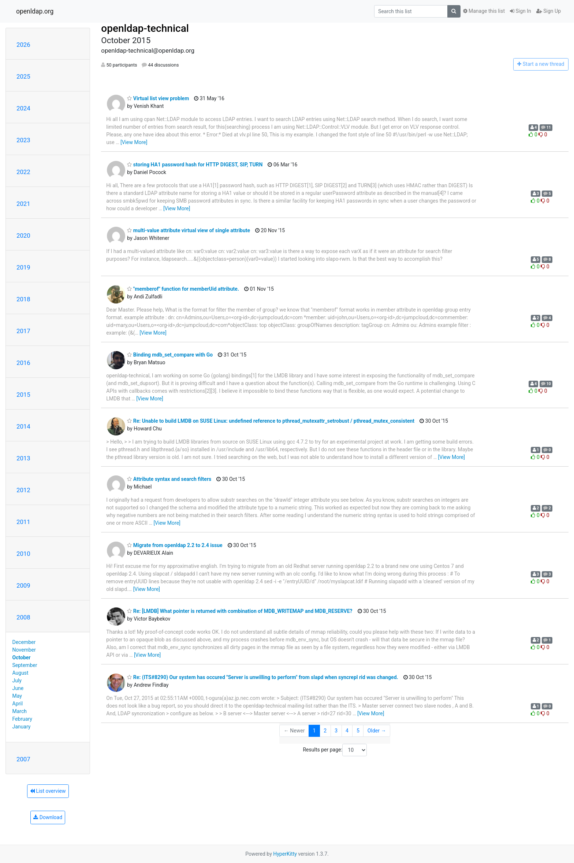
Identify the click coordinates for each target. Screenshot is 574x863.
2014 (23, 426)
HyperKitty (285, 854)
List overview (48, 791)
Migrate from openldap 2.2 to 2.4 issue (174, 545)
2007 (23, 759)
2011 (23, 521)
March (19, 711)
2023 (23, 140)
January (21, 727)
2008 (23, 617)
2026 (23, 44)
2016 (23, 362)
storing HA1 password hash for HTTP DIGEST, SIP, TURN (194, 164)
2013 (23, 458)
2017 (23, 331)
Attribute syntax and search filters (169, 479)
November (24, 650)
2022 (23, 172)
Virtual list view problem (158, 98)
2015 (23, 394)
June (18, 688)
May (17, 696)
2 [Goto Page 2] (325, 731)
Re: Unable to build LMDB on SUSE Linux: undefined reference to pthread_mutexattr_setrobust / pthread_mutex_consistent (270, 421)
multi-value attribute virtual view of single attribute (188, 230)
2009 (23, 585)
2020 (23, 235)
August (20, 673)
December (24, 642)
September (24, 665)
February (22, 719)
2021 (23, 203)
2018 (23, 299)
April (17, 703)
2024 (23, 108)
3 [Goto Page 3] (336, 731)
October (21, 657)
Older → (377, 731)
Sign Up (548, 11)
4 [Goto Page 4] (347, 731)
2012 (23, 490)
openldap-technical (145, 28)
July (17, 680)
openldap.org (34, 11)
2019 (23, 267)
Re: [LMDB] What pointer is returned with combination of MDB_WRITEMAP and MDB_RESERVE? (239, 611)
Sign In (520, 11)
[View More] (133, 142)
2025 (23, 76)
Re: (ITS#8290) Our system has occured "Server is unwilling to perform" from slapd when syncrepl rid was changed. (262, 677)
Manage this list (484, 11)
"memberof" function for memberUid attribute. (183, 289)
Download (47, 817)
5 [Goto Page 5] (358, 731)
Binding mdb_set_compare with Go (170, 355)
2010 (23, 553)
